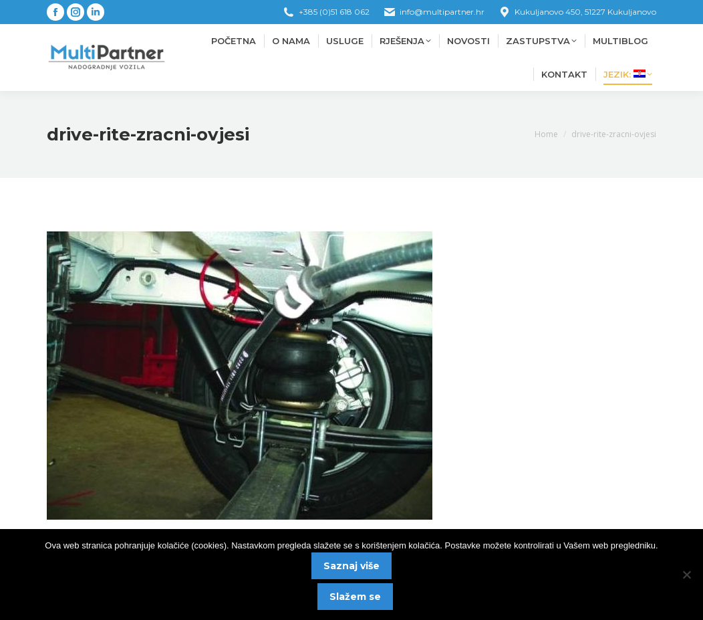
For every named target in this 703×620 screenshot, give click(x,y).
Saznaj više (351, 566)
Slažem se (355, 597)
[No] (686, 574)
